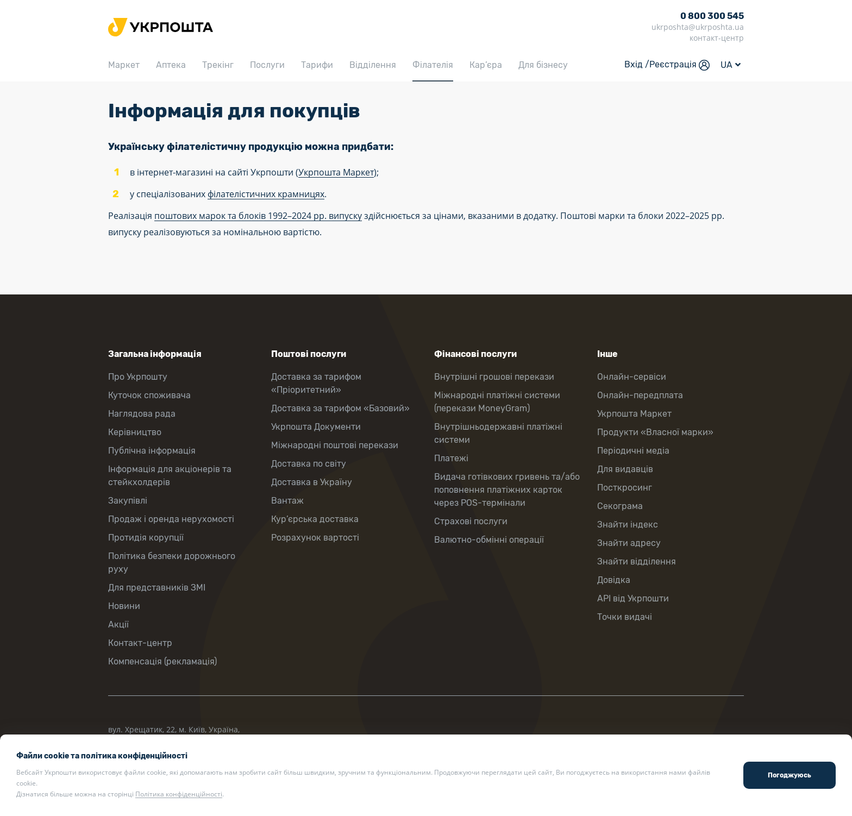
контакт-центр (717, 38)
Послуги (267, 65)
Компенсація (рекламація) (162, 661)
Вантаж (287, 500)
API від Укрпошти (633, 598)
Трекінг (218, 65)
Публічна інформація (152, 450)
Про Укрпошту (137, 377)
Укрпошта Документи (316, 427)
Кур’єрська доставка (315, 519)
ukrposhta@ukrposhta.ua (697, 27)
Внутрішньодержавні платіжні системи (498, 433)
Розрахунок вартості (315, 537)
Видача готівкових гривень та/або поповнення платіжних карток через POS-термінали (507, 490)
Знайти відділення (636, 561)
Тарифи (317, 65)
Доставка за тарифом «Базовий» (340, 408)
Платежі (451, 458)
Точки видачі (624, 617)
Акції (118, 624)
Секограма (620, 506)
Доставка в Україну (311, 482)
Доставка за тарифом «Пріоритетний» (316, 383)
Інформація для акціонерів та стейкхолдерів (169, 475)
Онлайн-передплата (640, 395)
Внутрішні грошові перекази (494, 377)
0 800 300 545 (712, 16)
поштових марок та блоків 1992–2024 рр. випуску (258, 216)
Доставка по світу (308, 464)
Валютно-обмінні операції (489, 540)
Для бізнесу (543, 65)
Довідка (613, 580)
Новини (124, 606)
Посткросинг (624, 487)
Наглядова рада (142, 414)
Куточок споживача (149, 395)
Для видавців (625, 469)
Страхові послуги (471, 521)
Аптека (171, 65)
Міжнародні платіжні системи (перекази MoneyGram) (497, 401)
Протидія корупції (146, 537)
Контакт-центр (140, 643)
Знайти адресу (629, 543)
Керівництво (134, 432)
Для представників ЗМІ (156, 587)
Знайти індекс (627, 524)
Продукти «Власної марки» (655, 432)
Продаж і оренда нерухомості (171, 519)
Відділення (372, 65)
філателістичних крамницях (266, 194)
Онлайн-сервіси (631, 377)
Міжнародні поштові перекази (334, 445)
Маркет (124, 65)
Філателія (432, 65)
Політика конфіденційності (178, 794)
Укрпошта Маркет (336, 172)
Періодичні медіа (633, 450)
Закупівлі (127, 500)
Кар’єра (485, 65)
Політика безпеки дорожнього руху (171, 562)
